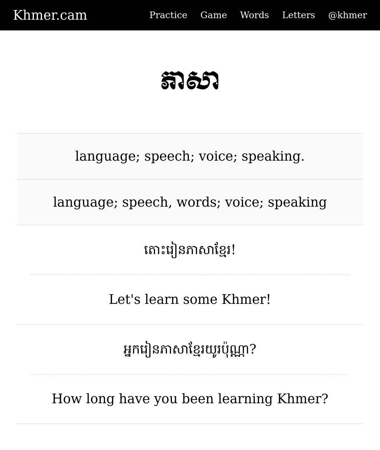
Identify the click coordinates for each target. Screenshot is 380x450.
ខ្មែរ (222, 249)
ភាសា (200, 249)
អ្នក (132, 349)
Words (254, 15)
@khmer (347, 15)
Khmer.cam (50, 15)
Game (213, 15)
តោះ (155, 249)
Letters (298, 15)
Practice (168, 15)
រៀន (176, 249)
